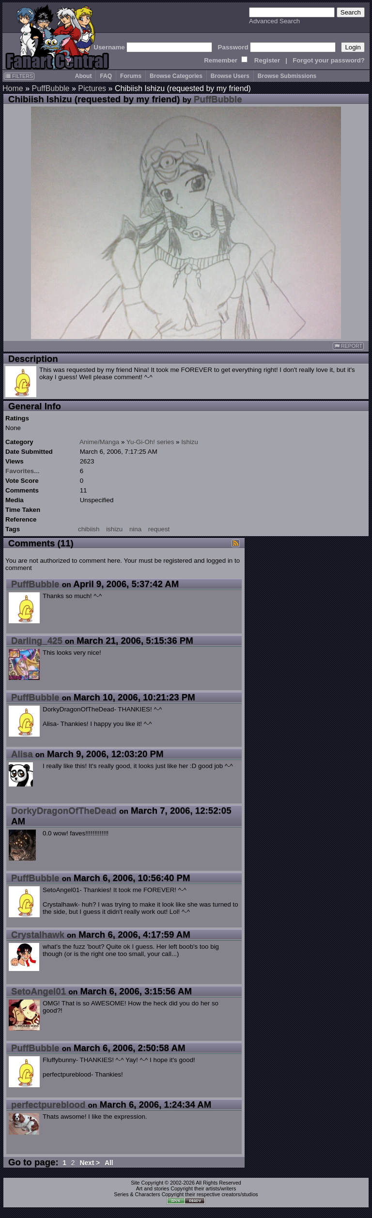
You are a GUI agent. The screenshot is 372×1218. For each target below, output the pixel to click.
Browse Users (230, 76)
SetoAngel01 (38, 991)
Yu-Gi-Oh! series (150, 442)
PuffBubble (50, 88)
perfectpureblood (48, 1104)
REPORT (348, 346)
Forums (130, 76)
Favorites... (22, 471)
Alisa (22, 754)
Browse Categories (176, 76)
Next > (89, 1163)
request (159, 529)
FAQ (106, 76)
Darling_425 (36, 640)
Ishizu (189, 442)
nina (135, 529)
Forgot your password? (329, 60)
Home (12, 88)
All (109, 1163)
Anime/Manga (99, 442)
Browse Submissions (287, 76)
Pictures (92, 88)
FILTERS (19, 76)
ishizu (114, 529)
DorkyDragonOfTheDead (64, 810)
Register (267, 60)
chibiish (88, 529)
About (83, 76)
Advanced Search (274, 21)
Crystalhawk (37, 934)
